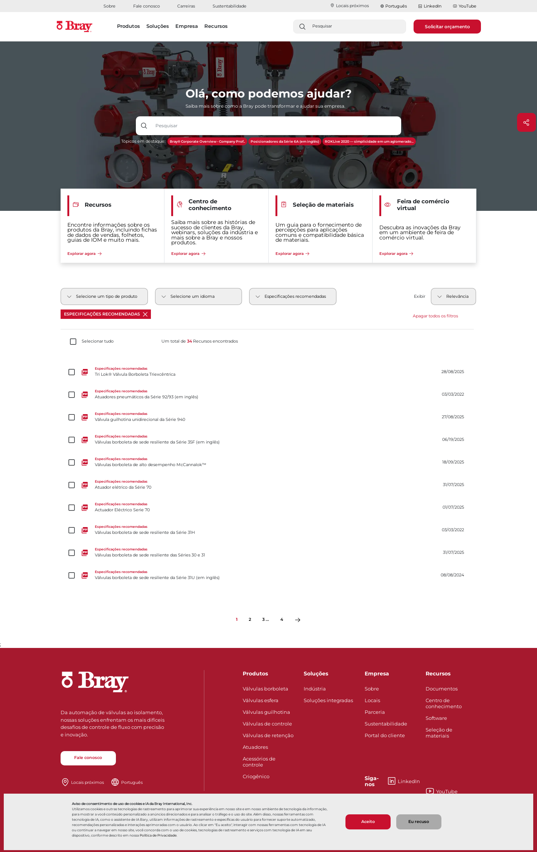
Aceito (368, 821)
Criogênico (256, 776)
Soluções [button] (157, 26)
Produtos (255, 674)
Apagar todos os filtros (435, 316)
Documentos (442, 689)
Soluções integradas (328, 700)
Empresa (377, 674)
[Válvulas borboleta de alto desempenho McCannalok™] (268, 462)
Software (436, 718)
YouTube (464, 6)
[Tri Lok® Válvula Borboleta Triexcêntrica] (268, 372)
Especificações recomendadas (106, 314)
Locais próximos (349, 5)
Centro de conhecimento (444, 703)
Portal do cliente (385, 735)
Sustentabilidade (229, 6)
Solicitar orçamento (447, 26)
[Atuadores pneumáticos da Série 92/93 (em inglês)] (268, 394)
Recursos (438, 674)
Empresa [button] (186, 26)
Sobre (109, 6)
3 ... (265, 619)
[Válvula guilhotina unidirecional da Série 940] (268, 417)
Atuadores (255, 747)
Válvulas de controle (267, 724)
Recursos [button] (216, 26)
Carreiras (186, 6)
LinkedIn (429, 6)
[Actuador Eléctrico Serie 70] (268, 507)
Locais (372, 700)
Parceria (375, 712)
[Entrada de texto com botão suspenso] (277, 125)
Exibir (419, 296)
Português (396, 6)
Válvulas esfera (260, 700)
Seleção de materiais (439, 733)
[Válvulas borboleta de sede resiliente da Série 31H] (268, 530)
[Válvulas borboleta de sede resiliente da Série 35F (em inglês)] (268, 439)
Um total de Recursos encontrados (199, 341)
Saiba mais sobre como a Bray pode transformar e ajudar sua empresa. (265, 106)
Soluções (316, 674)
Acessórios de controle (259, 762)
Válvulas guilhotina (266, 712)
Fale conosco (146, 6)
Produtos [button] (128, 26)
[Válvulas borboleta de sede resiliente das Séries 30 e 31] (268, 552)
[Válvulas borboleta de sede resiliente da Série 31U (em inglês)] (268, 575)
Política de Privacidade (158, 835)
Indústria (315, 689)
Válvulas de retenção (268, 735)
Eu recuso (418, 821)
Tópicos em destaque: (143, 141)
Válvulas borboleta (265, 689)
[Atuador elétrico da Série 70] (268, 485)
